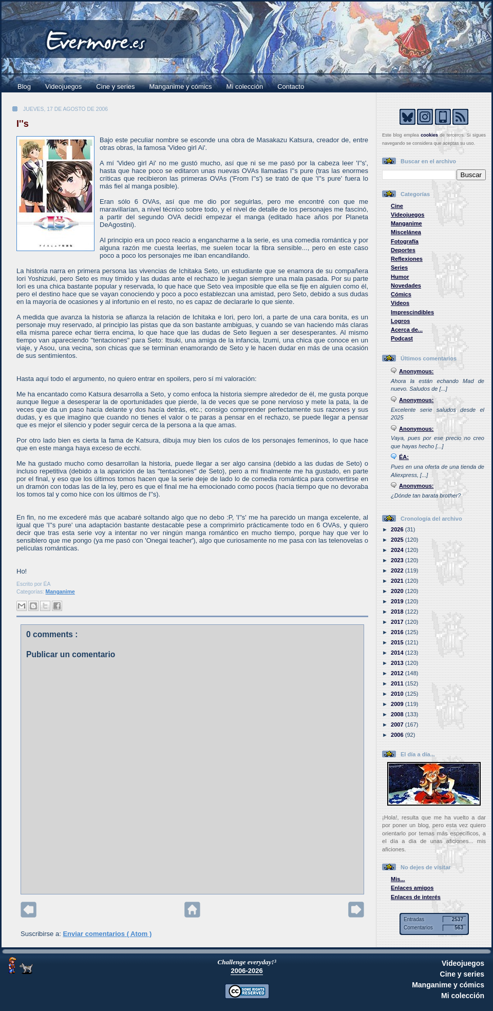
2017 (398, 622)
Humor (400, 277)
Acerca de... (407, 330)
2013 (398, 663)
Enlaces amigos (412, 888)
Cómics (401, 294)
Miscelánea (406, 232)
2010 (398, 694)
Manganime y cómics (180, 86)
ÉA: (404, 457)
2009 (398, 704)
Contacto (290, 86)
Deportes (403, 250)
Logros (400, 321)
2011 (398, 683)
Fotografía (405, 241)
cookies (429, 135)
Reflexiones (407, 259)
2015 (398, 642)
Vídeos (400, 303)
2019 (398, 601)
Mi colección (244, 86)
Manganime (60, 592)
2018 (398, 611)
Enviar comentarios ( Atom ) (107, 934)
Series (399, 267)
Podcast (402, 338)
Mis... (398, 879)
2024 (398, 550)
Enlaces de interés (416, 897)
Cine (397, 206)
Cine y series (115, 86)
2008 (398, 714)
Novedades (406, 285)
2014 (398, 653)
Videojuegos (63, 86)
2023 (398, 560)
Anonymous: (416, 371)
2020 (398, 591)
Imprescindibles (412, 312)
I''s (22, 124)
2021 (398, 581)
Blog (24, 86)
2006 (398, 735)
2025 (398, 540)
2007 (398, 724)
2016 (398, 632)
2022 (398, 570)
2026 (398, 529)
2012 (398, 673)
